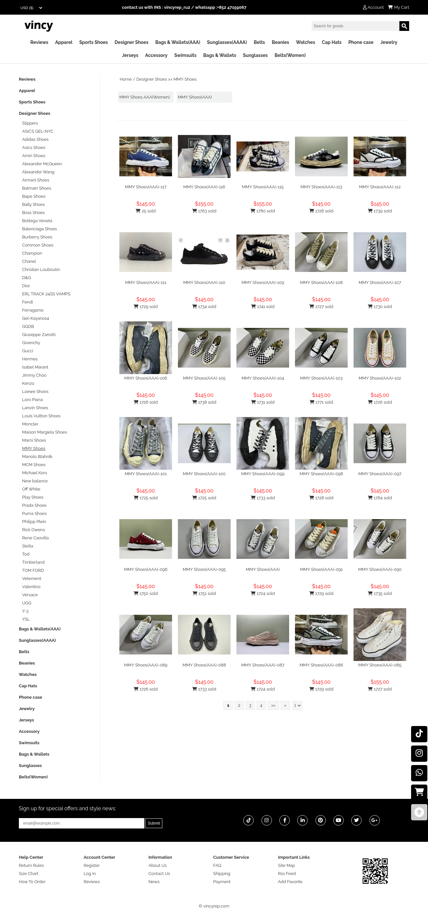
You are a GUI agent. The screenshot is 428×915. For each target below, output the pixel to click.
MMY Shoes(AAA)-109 (262, 282)
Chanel (29, 261)
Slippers (30, 123)
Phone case (360, 42)
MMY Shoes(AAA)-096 (145, 569)
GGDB (28, 326)
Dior (26, 285)
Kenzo (28, 383)
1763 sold (204, 211)
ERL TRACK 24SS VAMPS (46, 293)
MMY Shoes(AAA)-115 (263, 186)
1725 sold (146, 497)
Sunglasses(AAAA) (227, 42)
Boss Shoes (33, 212)
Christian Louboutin (41, 269)
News (153, 881)
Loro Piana (32, 399)
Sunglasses (255, 55)
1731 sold (262, 402)
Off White (31, 489)
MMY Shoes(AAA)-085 (380, 665)
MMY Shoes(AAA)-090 (380, 569)
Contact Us (159, 873)
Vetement (31, 578)
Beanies (280, 42)
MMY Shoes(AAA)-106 (145, 378)
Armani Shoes (35, 180)
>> (273, 705)
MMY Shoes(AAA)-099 (262, 473)
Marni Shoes (34, 440)
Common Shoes (37, 245)
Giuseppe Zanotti (39, 334)
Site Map (286, 865)
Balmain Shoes (36, 188)
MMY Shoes (184, 79)
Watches (305, 42)
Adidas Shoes (35, 139)
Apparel (63, 42)
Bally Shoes (33, 204)
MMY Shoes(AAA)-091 (321, 569)
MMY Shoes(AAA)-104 (263, 378)
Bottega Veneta (37, 220)
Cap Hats (331, 42)
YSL (26, 619)
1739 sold (380, 211)
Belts (259, 42)
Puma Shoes (34, 513)
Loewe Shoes (35, 391)
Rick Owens (33, 529)
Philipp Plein (34, 521)
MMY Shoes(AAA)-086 (321, 665)
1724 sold (263, 593)
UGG (26, 602)
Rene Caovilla (35, 537)
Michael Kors (34, 472)
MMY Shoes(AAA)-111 (146, 282)
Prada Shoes (34, 505)
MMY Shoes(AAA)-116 (204, 186)
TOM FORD (33, 570)
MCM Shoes (34, 464)
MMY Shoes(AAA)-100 (204, 473)
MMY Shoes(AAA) (195, 97)
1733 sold (263, 497)
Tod (25, 554)
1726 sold (321, 211)
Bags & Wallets (219, 55)
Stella (27, 546)
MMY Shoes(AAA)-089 (145, 665)
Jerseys (130, 55)
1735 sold (380, 593)
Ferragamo (33, 310)
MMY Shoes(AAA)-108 (321, 282)
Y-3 (25, 611)
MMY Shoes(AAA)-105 (204, 378)
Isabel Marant (35, 367)
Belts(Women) (290, 55)
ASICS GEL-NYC (37, 131)
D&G (26, 277)
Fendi (27, 302)
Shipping (222, 873)
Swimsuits (185, 55)
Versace (30, 594)
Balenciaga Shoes (39, 228)
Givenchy (31, 342)
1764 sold (380, 497)
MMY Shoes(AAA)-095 (204, 569)
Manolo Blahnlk (37, 456)
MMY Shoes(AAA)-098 (321, 473)
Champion (32, 253)
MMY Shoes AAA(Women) (144, 97)
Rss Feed (287, 873)
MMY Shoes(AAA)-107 (380, 282)
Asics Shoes (34, 147)
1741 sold (262, 306)
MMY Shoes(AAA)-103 (321, 378)
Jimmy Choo (34, 375)
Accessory (156, 55)
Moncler (30, 424)
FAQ (217, 865)
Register (92, 865)
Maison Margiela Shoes (44, 432)
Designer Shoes (132, 42)
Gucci (27, 350)
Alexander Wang (38, 171)
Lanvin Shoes (35, 407)
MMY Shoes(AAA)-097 (380, 473)
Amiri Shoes (33, 155)
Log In (90, 873)
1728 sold (321, 497)
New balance (35, 480)
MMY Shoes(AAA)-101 (146, 473)
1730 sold (380, 306)
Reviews (39, 42)
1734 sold (204, 306)
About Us (157, 865)
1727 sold (321, 306)
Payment (222, 881)
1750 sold (146, 593)
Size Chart (28, 873)
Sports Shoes (93, 42)
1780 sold (262, 211)
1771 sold (321, 402)
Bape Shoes (34, 196)
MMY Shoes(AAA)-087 (263, 665)
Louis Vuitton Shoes (41, 415)
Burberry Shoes (37, 237)
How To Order (32, 881)
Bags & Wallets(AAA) (177, 42)
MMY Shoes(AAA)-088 (204, 665)
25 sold (145, 211)
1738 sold (204, 402)
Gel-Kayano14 (35, 318)
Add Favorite (290, 881)
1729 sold (146, 306)
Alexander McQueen (42, 163)
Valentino (31, 586)
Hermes (30, 359)
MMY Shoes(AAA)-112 (380, 186)
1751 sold (204, 593)
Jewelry (388, 42)
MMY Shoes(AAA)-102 (380, 378)
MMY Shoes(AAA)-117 (146, 186)
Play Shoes (33, 497)
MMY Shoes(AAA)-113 (321, 186)
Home (126, 79)
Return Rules (31, 865)
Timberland (33, 562)
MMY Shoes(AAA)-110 (204, 282)
